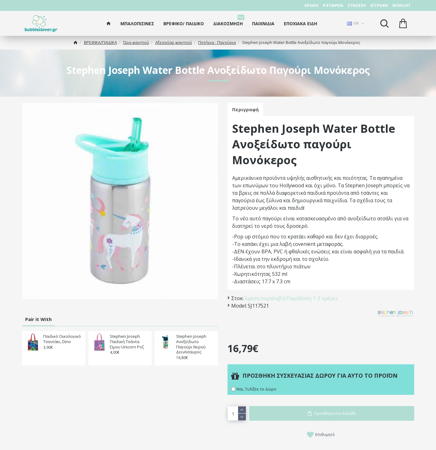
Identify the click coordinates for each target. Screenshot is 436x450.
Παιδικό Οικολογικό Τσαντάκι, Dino (62, 339)
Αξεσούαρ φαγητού (173, 42)
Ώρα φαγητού (136, 42)
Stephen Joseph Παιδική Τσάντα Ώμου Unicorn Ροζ (127, 342)
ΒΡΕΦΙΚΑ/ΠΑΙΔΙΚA (100, 42)
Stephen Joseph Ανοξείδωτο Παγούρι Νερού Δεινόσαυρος (191, 344)
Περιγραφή (245, 109)
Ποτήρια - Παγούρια (217, 42)
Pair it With (38, 319)
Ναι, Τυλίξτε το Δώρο (256, 389)
